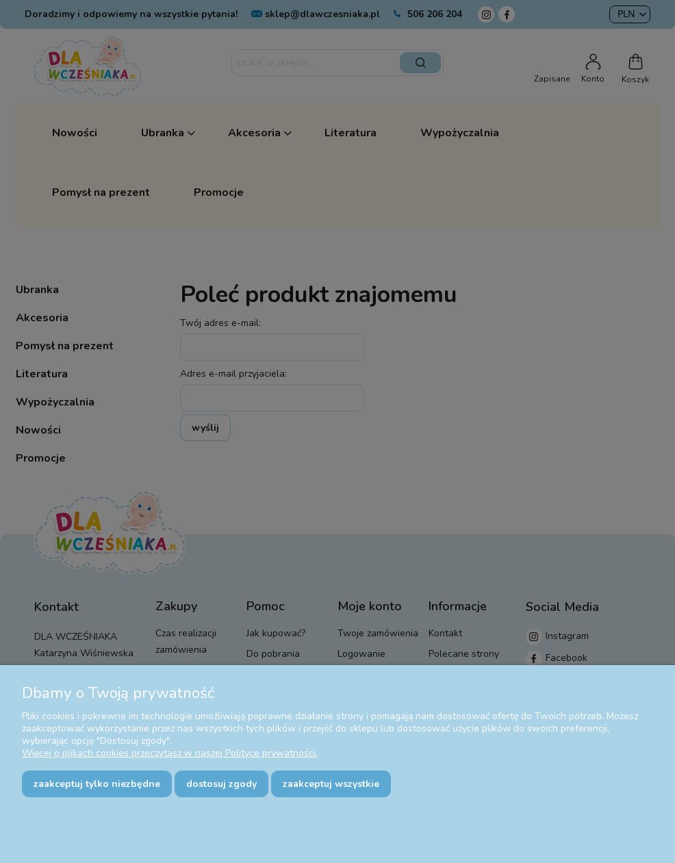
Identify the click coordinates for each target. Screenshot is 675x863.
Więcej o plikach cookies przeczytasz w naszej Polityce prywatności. (170, 753)
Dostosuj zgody (221, 783)
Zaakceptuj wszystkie (331, 783)
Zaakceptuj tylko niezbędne (97, 783)
